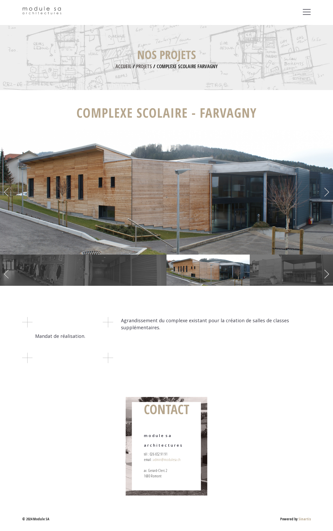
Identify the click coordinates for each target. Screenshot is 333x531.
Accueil (123, 66)
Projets (144, 66)
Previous (7, 192)
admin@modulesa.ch (167, 459)
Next (326, 192)
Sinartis (304, 518)
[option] (166, 192)
